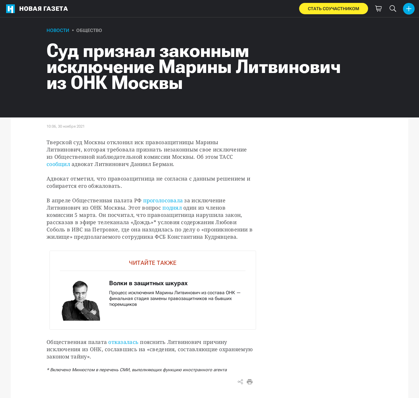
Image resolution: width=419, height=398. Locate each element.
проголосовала (163, 200)
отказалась (123, 341)
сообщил (58, 163)
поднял (172, 207)
